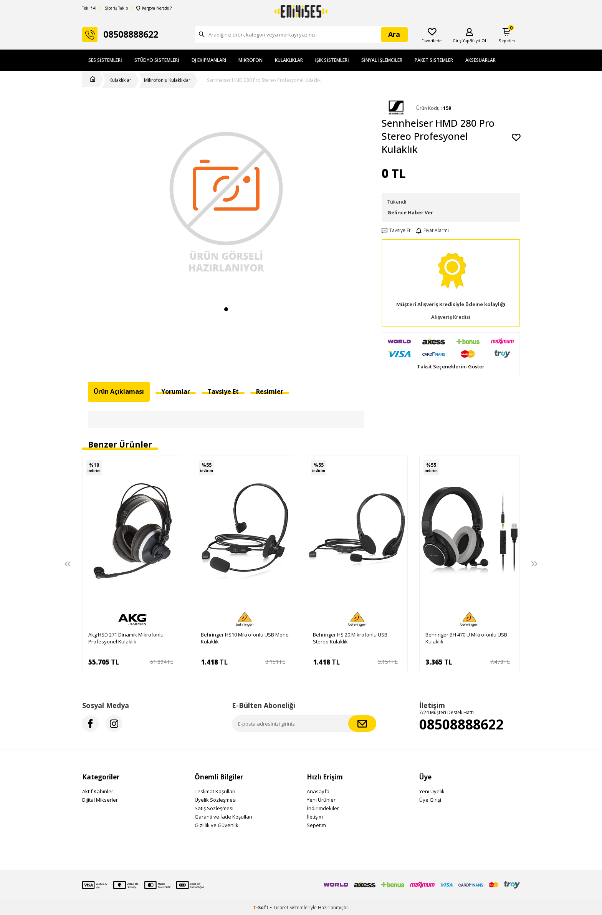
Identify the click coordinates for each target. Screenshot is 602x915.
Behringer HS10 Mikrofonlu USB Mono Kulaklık (245, 638)
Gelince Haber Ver (410, 212)
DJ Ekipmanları (209, 60)
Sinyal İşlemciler (381, 60)
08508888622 (461, 724)
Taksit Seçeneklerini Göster (451, 366)
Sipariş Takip (116, 8)
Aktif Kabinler (97, 791)
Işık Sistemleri (332, 60)
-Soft (261, 907)
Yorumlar (175, 391)
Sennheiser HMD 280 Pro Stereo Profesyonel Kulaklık (264, 80)
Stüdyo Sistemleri (156, 60)
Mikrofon (250, 60)
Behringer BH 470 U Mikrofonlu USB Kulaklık (466, 638)
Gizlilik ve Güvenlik (216, 825)
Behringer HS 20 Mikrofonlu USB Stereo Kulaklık (350, 638)
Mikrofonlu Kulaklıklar (167, 80)
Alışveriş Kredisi (450, 317)
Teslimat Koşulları (215, 791)
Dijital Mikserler (100, 799)
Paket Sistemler (434, 60)
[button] (226, 309)
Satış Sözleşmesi (214, 808)
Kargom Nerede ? (154, 8)
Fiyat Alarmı (432, 230)
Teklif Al (89, 8)
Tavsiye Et (396, 230)
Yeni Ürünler (321, 799)
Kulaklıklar (289, 60)
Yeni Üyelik (432, 791)
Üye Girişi (430, 799)
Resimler (269, 391)
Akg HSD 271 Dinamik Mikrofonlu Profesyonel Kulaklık (126, 638)
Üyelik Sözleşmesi (216, 799)
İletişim (315, 816)
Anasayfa (318, 791)
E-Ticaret (279, 907)
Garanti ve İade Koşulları (223, 816)
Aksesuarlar (480, 60)
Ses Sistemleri (105, 60)
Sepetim (316, 825)
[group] (226, 201)
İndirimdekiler (323, 808)
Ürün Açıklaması (119, 391)
